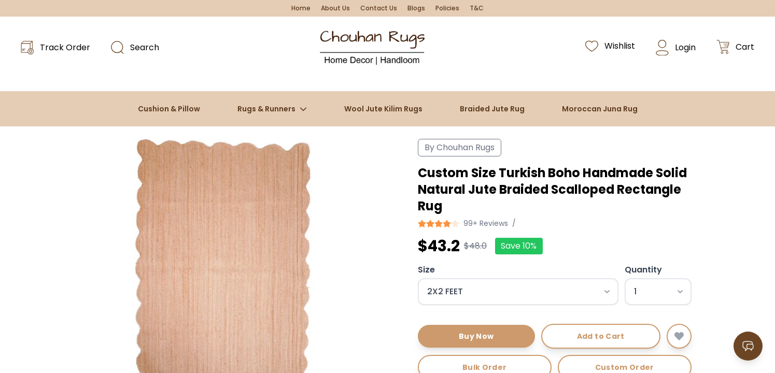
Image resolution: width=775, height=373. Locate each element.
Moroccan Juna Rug (600, 109)
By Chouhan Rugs (460, 147)
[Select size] (518, 291)
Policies (447, 8)
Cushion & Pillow (169, 109)
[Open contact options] (748, 346)
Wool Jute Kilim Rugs (383, 109)
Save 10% (519, 246)
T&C (477, 8)
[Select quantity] (658, 291)
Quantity (643, 270)
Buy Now (476, 336)
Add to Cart (601, 336)
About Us (335, 8)
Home (301, 8)
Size (426, 270)
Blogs (416, 8)
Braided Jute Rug (492, 109)
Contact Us (378, 8)
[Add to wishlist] (679, 336)
